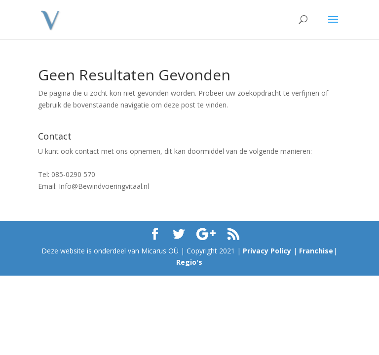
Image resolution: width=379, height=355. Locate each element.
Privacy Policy (267, 250)
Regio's (189, 262)
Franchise (316, 250)
